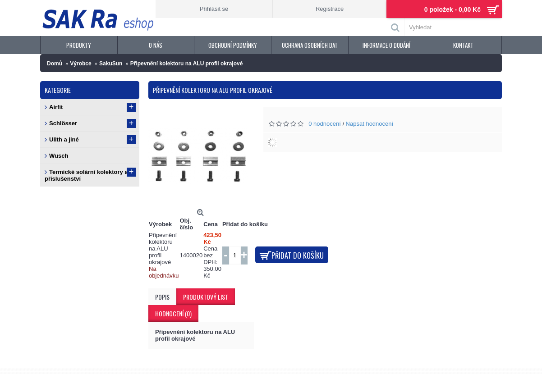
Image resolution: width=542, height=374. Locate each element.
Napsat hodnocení (370, 123)
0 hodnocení (324, 123)
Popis (162, 296)
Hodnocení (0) (173, 313)
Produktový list (205, 296)
